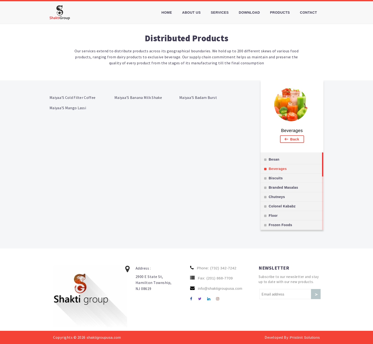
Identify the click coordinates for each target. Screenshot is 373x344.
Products (280, 12)
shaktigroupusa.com (103, 337)
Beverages (292, 130)
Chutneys (277, 197)
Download (249, 12)
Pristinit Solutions (305, 337)
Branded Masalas (283, 187)
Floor (273, 215)
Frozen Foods (280, 225)
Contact (308, 12)
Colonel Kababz (282, 206)
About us (191, 12)
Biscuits (276, 178)
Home (167, 12)
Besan (274, 159)
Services (220, 12)
